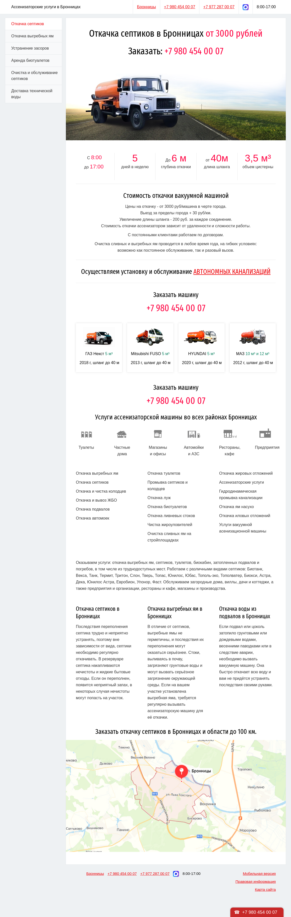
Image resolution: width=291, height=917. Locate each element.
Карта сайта (265, 889)
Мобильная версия (259, 873)
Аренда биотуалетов (30, 60)
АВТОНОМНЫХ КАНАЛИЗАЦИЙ (232, 272)
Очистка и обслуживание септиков (34, 76)
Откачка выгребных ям (32, 36)
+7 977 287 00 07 (219, 7)
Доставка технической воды (31, 94)
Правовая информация (256, 881)
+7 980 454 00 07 (179, 7)
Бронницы (146, 7)
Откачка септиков (27, 24)
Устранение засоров (30, 48)
